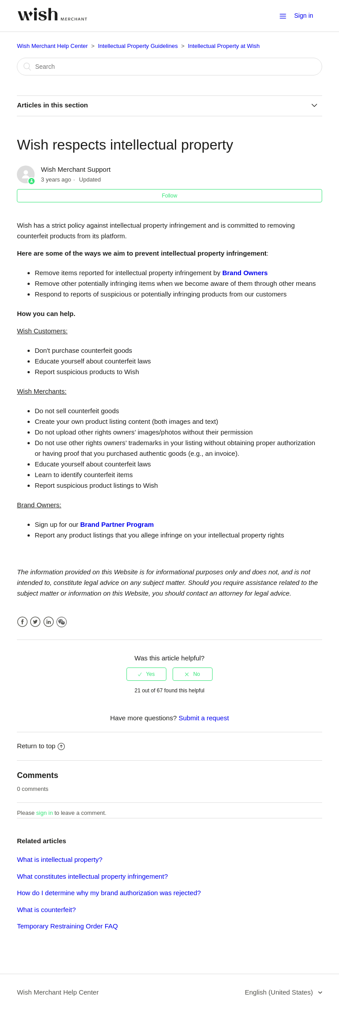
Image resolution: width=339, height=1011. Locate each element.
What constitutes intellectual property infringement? (92, 876)
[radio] (146, 674)
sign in (44, 813)
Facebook (22, 622)
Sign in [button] (303, 15)
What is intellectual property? (59, 859)
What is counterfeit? (46, 909)
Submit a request (203, 718)
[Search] (169, 66)
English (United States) (280, 992)
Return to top (41, 746)
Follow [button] (169, 196)
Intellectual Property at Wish (224, 46)
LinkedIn (48, 622)
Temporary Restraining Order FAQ (67, 926)
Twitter (35, 622)
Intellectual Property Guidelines (138, 46)
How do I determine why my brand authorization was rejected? (109, 892)
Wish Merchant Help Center (52, 46)
